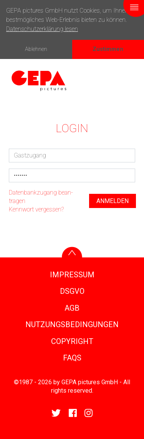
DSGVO (72, 291)
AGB (72, 308)
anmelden (112, 201)
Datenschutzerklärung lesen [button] (42, 29)
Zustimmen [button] (108, 49)
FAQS (72, 357)
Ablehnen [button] (36, 49)
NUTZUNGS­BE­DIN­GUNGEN (72, 324)
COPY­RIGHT (72, 341)
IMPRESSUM (72, 274)
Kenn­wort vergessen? (36, 209)
